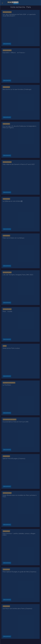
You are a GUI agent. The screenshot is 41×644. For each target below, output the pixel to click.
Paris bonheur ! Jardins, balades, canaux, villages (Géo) (19, 534)
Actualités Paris (7, 12)
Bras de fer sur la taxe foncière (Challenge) (17, 89)
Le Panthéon (7, 385)
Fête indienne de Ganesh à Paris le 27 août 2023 (18, 164)
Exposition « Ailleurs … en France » (14, 52)
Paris (5, 345)
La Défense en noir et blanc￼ (12, 201)
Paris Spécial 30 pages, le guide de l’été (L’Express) (19, 572)
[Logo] (13, 3)
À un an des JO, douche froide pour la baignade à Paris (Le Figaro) (19, 126)
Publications (6, 87)
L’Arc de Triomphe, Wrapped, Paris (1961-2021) (18, 275)
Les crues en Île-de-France (10, 419)
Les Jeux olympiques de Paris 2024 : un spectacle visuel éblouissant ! (19, 15)
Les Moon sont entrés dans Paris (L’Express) (17, 608)
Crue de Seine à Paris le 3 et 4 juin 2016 (15, 422)
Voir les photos (6, 43)
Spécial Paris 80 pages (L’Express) (14, 458)
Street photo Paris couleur (11, 348)
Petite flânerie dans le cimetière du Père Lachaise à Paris (19, 496)
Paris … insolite (7, 311)
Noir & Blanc (6, 198)
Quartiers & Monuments (9, 382)
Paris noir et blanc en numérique (13, 238)
